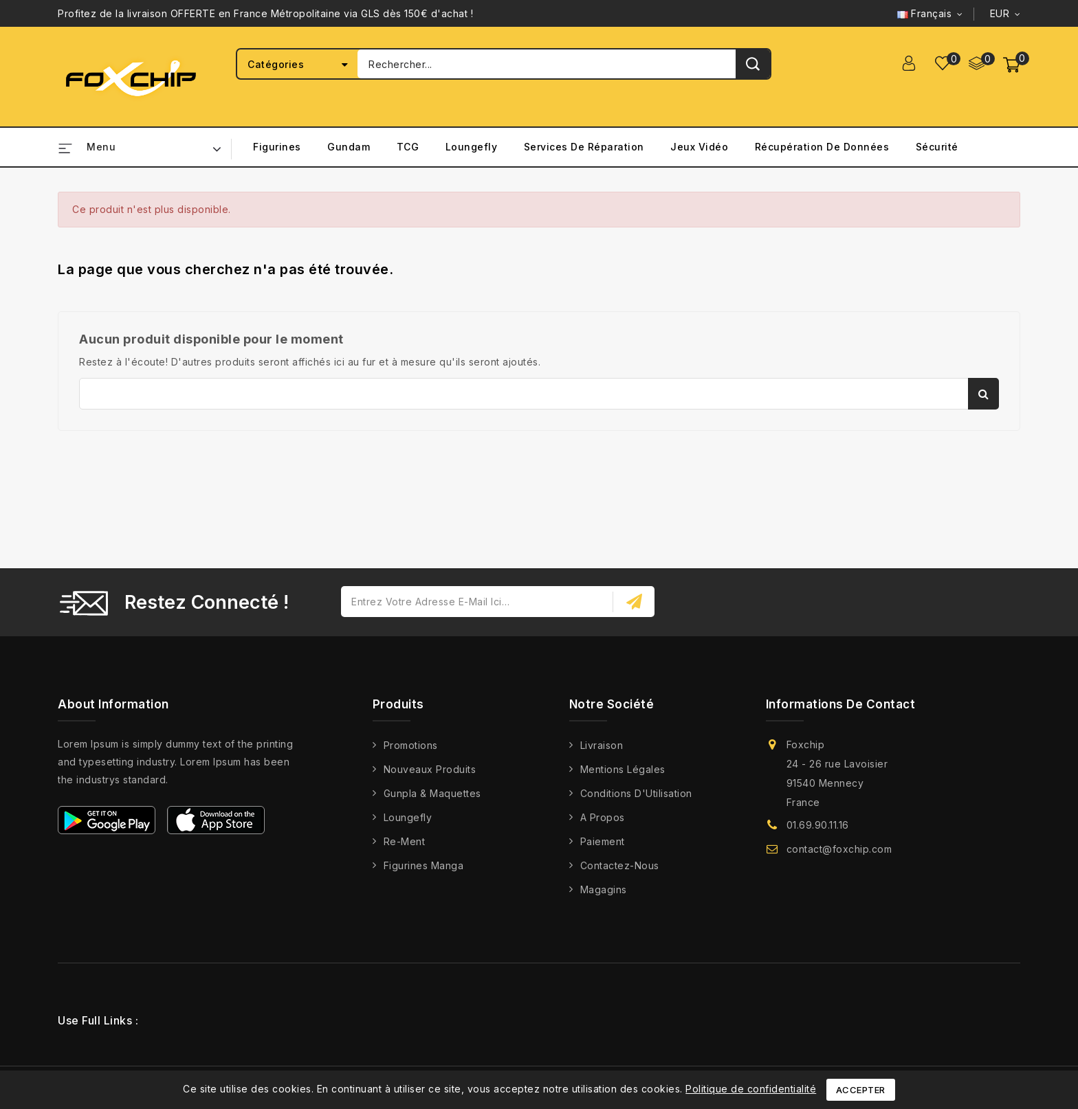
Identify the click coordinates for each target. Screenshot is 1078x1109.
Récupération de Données (822, 147)
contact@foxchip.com (839, 849)
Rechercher (983, 394)
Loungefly (472, 147)
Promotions (411, 745)
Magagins (603, 889)
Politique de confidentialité (750, 1089)
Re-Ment (405, 841)
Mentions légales (623, 769)
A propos (602, 817)
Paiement (602, 841)
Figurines (277, 147)
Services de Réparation (584, 147)
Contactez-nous (619, 865)
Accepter (861, 1089)
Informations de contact (841, 704)
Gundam (348, 147)
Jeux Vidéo (699, 147)
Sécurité (937, 147)
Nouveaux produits (430, 769)
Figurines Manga (424, 865)
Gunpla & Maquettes (432, 793)
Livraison (602, 745)
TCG (408, 147)
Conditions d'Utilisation (636, 793)
